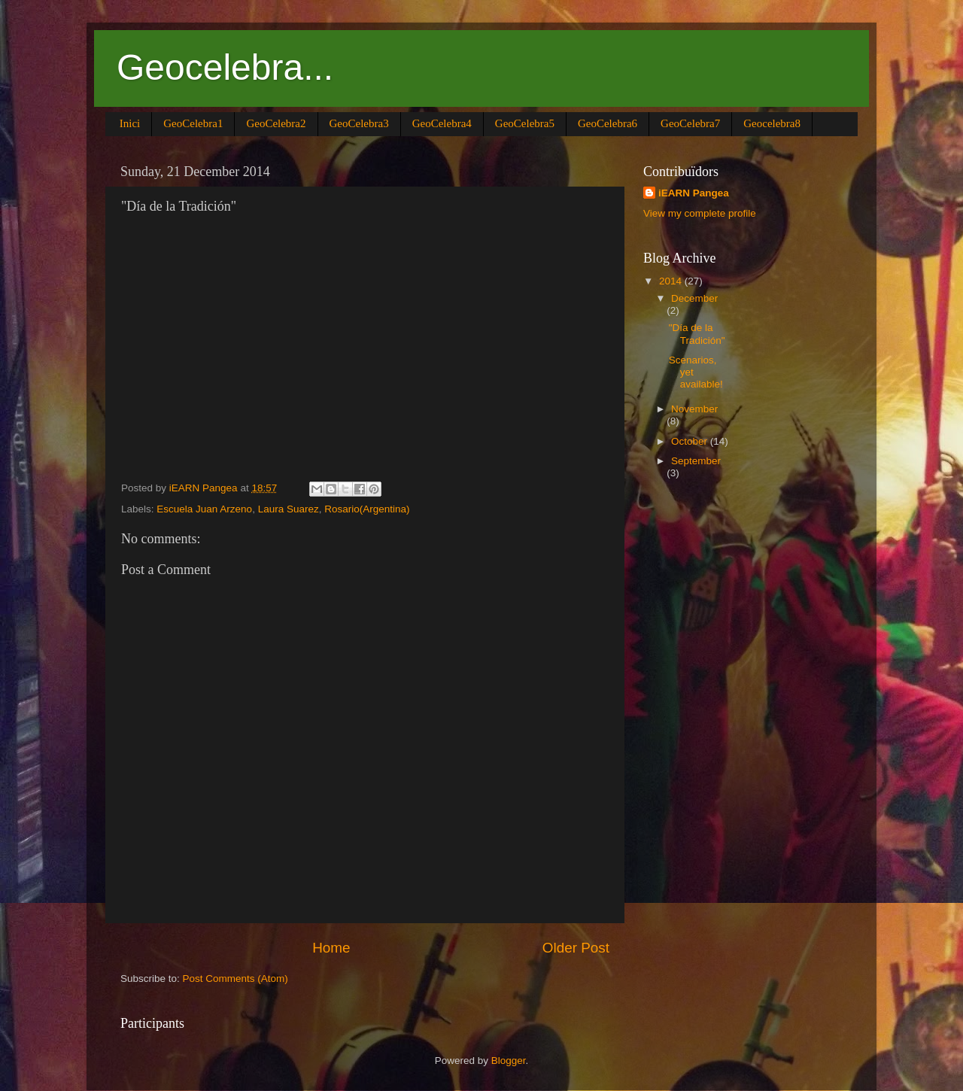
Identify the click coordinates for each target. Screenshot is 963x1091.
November (694, 409)
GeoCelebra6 (607, 123)
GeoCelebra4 (442, 123)
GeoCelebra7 (690, 123)
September (696, 460)
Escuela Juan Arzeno (204, 509)
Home (331, 948)
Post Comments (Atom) (235, 978)
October (690, 441)
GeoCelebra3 (359, 123)
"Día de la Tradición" (697, 333)
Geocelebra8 (771, 123)
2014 (672, 281)
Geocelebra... (225, 67)
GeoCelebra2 (275, 123)
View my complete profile (699, 213)
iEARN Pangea (693, 193)
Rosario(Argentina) (366, 509)
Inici (130, 123)
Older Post (575, 948)
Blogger (508, 1060)
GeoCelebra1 (193, 123)
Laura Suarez (288, 509)
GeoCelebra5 (524, 123)
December (694, 298)
